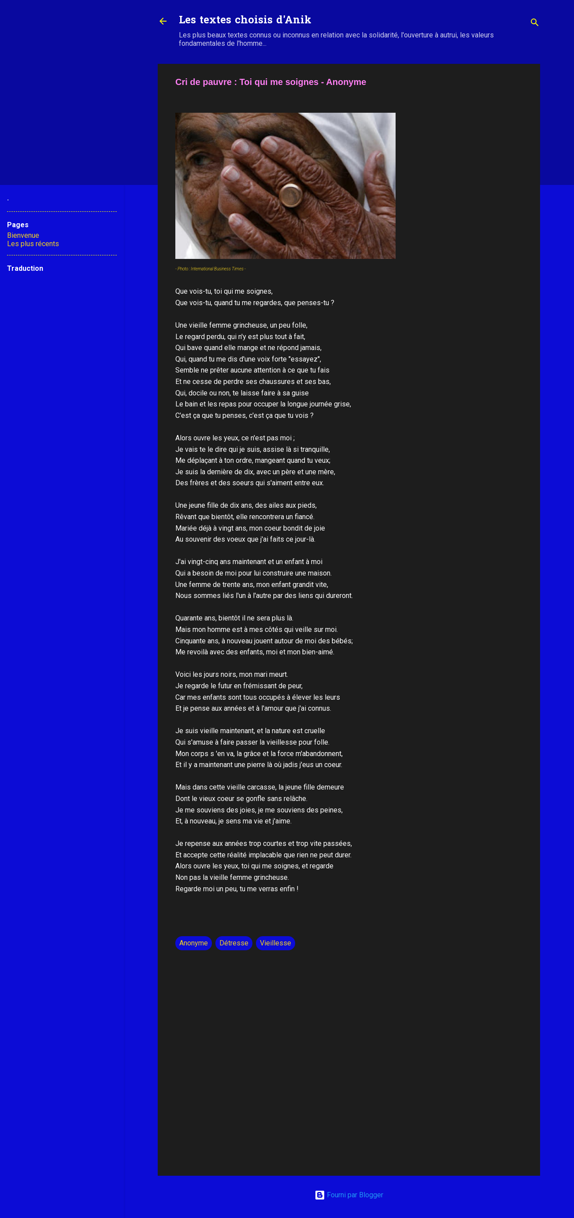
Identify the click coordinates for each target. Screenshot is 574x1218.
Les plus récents (33, 244)
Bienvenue (23, 235)
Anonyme (193, 943)
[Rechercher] (535, 24)
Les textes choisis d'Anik (245, 21)
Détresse (233, 943)
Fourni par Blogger (349, 1195)
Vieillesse (275, 943)
